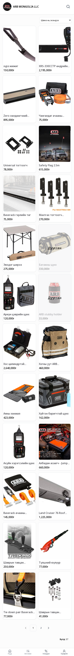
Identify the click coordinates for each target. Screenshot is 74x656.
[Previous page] (26, 628)
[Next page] (48, 628)
